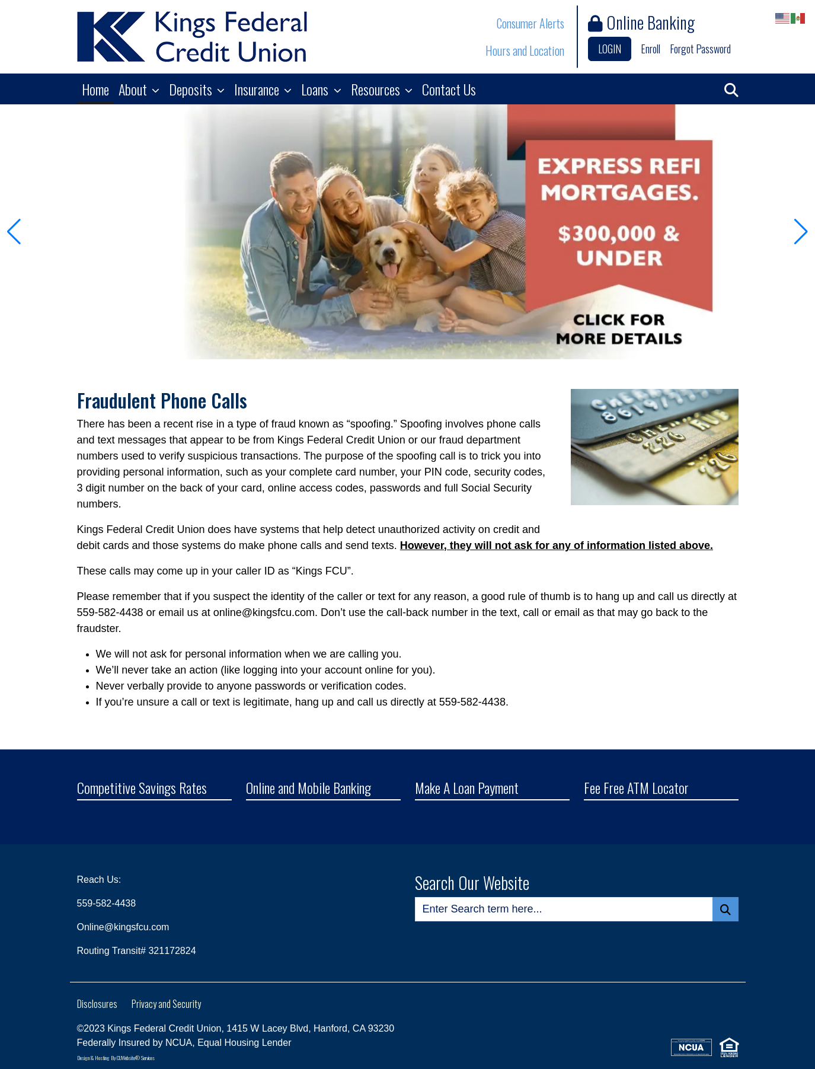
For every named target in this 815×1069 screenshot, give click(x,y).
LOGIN (610, 48)
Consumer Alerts (530, 23)
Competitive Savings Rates (142, 788)
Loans (316, 89)
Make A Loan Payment (467, 788)
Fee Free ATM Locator (636, 788)
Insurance (258, 89)
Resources (377, 89)
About (134, 89)
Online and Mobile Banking (308, 788)
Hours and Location (524, 50)
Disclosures (97, 1004)
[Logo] (192, 36)
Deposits (192, 89)
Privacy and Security (166, 1004)
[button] (731, 89)
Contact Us (449, 89)
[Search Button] (725, 909)
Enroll (650, 48)
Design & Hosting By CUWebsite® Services (116, 1058)
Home (95, 89)
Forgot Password (700, 48)
